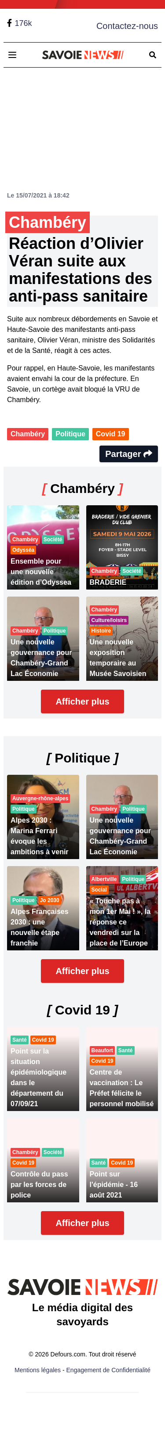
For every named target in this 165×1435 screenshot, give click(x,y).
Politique (70, 434)
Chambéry (28, 434)
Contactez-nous (127, 26)
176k (23, 23)
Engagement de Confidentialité (108, 1370)
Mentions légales (38, 1370)
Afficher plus (82, 701)
